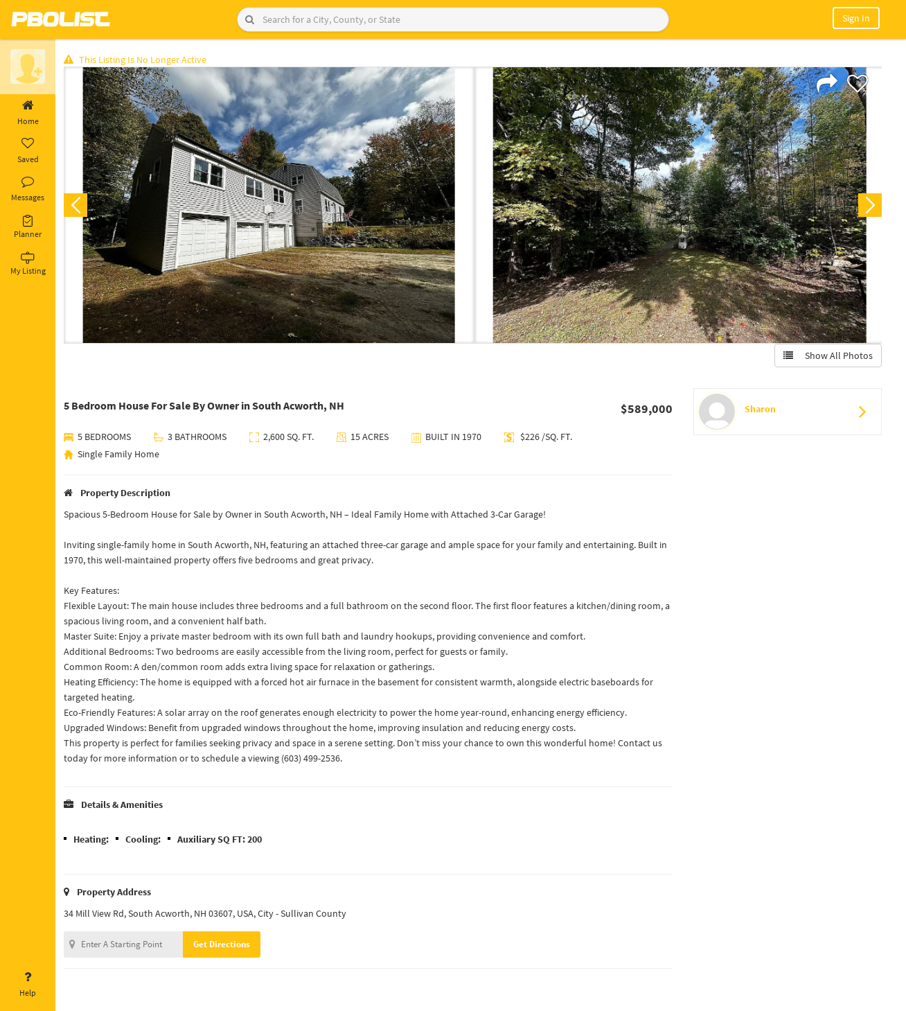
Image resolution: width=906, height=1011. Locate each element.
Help (28, 985)
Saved (28, 151)
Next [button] (870, 205)
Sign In (856, 18)
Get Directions (223, 944)
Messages (28, 189)
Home (28, 113)
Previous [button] (77, 205)
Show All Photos (828, 355)
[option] (270, 205)
